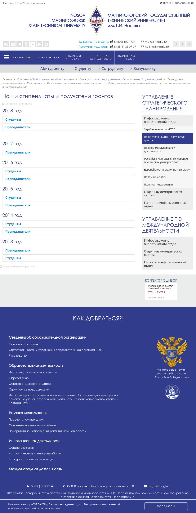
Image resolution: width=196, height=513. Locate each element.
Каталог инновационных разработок (35, 453)
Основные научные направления (32, 425)
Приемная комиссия (93, 46)
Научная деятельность (27, 413)
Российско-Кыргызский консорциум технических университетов (166, 160)
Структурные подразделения (29, 389)
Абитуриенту (52, 68)
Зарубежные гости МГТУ (159, 129)
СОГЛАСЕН (166, 506)
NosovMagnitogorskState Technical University (57, 20)
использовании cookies (23, 508)
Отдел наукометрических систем (163, 193)
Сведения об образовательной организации (47, 337)
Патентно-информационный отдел (165, 204)
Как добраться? (98, 318)
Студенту (83, 68)
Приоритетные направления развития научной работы (47, 431)
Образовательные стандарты (30, 383)
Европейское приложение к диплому (167, 169)
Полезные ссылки (155, 177)
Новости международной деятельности (159, 149)
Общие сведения (21, 447)
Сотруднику (112, 68)
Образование (19, 378)
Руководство (18, 355)
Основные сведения (23, 344)
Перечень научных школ (26, 419)
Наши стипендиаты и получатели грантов (164, 138)
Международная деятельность (35, 469)
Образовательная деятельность (36, 365)
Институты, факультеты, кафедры (33, 372)
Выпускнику (144, 68)
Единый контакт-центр (93, 41)
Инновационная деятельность (34, 441)
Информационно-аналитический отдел (160, 120)
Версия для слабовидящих (178, 3)
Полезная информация (158, 184)
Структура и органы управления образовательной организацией (55, 349)
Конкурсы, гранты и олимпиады (31, 459)
